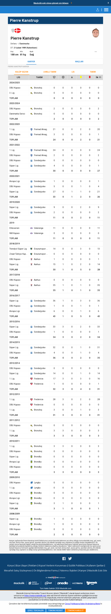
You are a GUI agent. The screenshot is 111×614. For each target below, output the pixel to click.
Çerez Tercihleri (35, 610)
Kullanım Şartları (95, 565)
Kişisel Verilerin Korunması (53, 565)
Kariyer (31, 62)
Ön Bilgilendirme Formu (46, 570)
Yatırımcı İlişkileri (68, 570)
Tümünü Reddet (55, 610)
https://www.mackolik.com (35, 595)
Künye (10, 565)
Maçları (79, 62)
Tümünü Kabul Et (76, 610)
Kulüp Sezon (21, 72)
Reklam (33, 565)
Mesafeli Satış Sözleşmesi (18, 570)
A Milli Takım (49, 72)
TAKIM (93, 72)
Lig (73, 72)
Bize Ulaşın (21, 565)
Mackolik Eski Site (97, 570)
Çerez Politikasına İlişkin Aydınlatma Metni (82, 604)
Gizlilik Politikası (76, 565)
